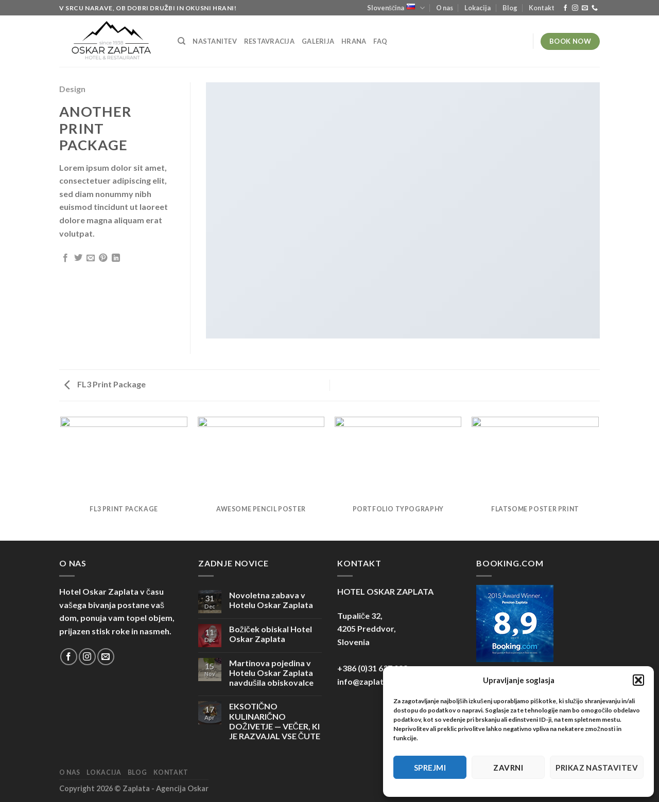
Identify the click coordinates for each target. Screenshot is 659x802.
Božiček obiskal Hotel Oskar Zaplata (270, 634)
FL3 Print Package (105, 384)
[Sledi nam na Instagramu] (575, 8)
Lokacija (477, 8)
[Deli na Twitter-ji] (78, 258)
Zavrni (508, 767)
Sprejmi (430, 767)
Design (72, 89)
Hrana (353, 41)
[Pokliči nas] (595, 8)
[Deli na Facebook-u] (65, 258)
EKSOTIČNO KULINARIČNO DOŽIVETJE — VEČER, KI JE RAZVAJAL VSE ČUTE (275, 721)
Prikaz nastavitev (597, 767)
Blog (509, 8)
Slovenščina (396, 8)
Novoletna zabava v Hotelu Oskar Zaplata (271, 600)
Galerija (318, 41)
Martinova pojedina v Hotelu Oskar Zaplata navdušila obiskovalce (271, 672)
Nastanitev (215, 41)
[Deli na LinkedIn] (116, 258)
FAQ (380, 41)
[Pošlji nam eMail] (585, 8)
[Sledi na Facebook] (565, 8)
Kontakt (541, 8)
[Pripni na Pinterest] (103, 258)
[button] (638, 680)
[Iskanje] (181, 41)
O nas (444, 8)
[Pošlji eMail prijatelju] (90, 258)
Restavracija (269, 41)
